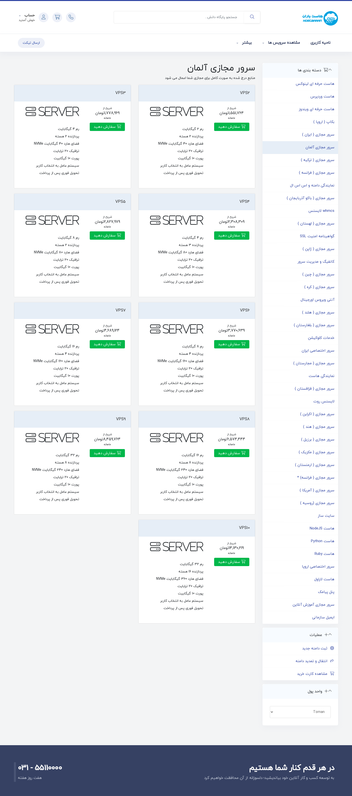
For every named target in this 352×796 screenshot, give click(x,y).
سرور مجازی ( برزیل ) (317, 439)
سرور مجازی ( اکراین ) (317, 414)
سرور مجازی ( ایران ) (318, 134)
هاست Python (322, 541)
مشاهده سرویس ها (283, 42)
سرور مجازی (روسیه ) (317, 503)
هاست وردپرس (322, 96)
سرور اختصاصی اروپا (318, 566)
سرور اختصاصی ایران (318, 350)
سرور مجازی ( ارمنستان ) (314, 465)
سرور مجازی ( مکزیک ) (316, 452)
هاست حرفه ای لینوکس (315, 83)
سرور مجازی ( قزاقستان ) (314, 388)
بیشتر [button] (246, 42)
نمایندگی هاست (321, 376)
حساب (29, 15)
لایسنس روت (323, 401)
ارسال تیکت (31, 43)
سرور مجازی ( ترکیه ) (317, 160)
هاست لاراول (324, 579)
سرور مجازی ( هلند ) (318, 312)
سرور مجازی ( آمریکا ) (317, 490)
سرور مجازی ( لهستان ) (316, 223)
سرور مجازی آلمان (320, 147)
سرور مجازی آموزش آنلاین (313, 604)
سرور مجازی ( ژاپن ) (318, 249)
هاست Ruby (324, 554)
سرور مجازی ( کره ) (319, 287)
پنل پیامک (326, 592)
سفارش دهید (231, 126)
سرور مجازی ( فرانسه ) (316, 172)
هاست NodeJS (322, 528)
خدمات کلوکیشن (321, 338)
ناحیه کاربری (320, 42)
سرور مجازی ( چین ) (318, 274)
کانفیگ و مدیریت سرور (315, 261)
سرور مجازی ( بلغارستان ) (314, 325)
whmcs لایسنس (321, 211)
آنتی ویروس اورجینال (317, 299)
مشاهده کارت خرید (315, 674)
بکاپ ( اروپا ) (323, 122)
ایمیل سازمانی (323, 617)
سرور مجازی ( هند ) (318, 427)
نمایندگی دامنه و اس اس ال (312, 185)
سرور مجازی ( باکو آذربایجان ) (310, 198)
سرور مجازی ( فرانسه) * (315, 477)
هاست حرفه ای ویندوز (316, 109)
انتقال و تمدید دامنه (315, 661)
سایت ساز (326, 515)
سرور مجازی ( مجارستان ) (313, 363)
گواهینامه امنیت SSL (317, 236)
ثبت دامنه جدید (318, 648)
